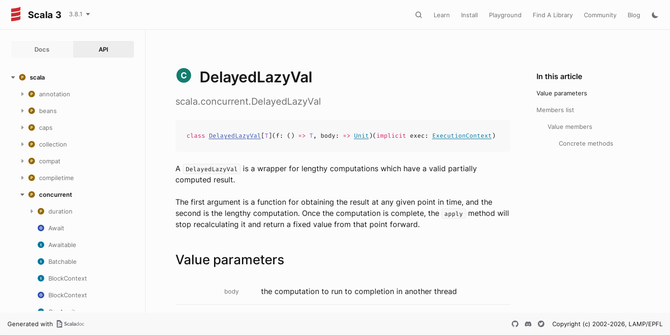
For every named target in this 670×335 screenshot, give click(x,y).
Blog (634, 15)
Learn (442, 15)
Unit (361, 136)
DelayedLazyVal (235, 136)
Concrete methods (586, 143)
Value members (570, 126)
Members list (555, 110)
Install (469, 15)
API (103, 49)
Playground (505, 15)
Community (600, 15)
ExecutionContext (462, 136)
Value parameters (561, 93)
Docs (41, 49)
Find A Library (553, 15)
